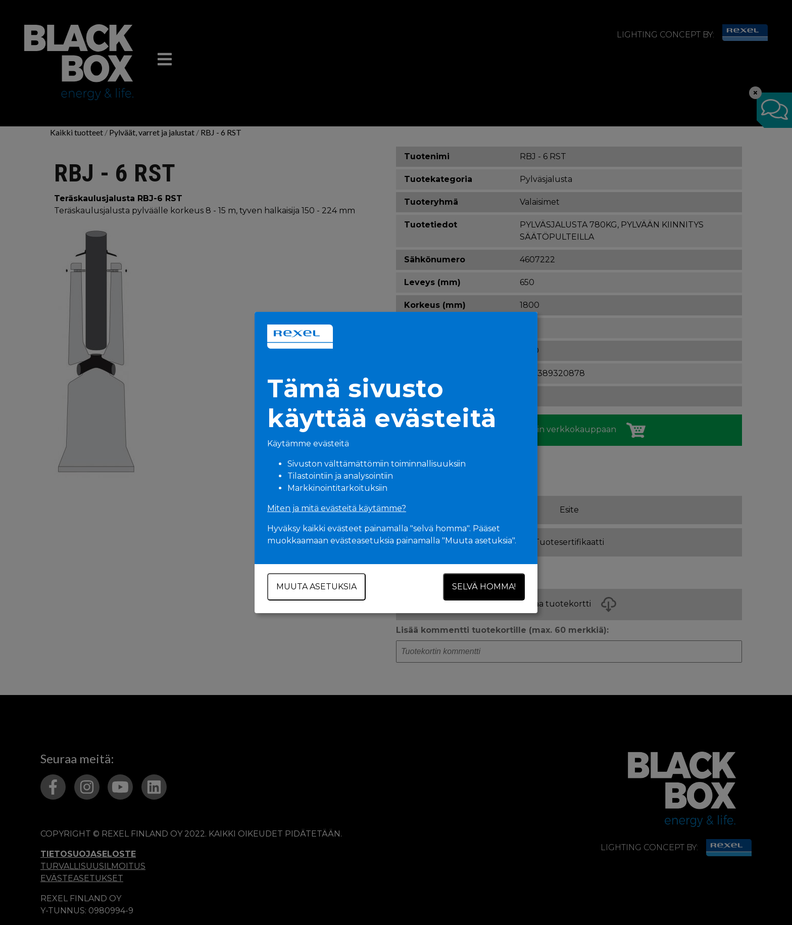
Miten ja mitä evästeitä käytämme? (336, 508)
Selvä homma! (484, 586)
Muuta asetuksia (316, 586)
